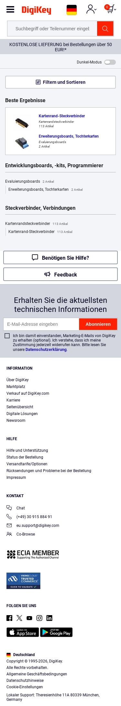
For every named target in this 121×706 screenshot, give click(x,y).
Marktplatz (15, 386)
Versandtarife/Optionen (26, 464)
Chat (15, 509)
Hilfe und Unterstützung (27, 450)
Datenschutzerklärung (45, 349)
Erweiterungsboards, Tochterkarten (45, 190)
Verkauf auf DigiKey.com (27, 393)
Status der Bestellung (24, 457)
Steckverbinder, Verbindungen (40, 208)
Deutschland (20, 655)
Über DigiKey (17, 380)
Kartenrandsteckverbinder (36, 224)
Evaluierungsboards (29, 182)
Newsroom (15, 420)
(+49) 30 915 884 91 (29, 517)
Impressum (16, 477)
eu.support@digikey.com (32, 526)
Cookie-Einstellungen (24, 687)
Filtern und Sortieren (64, 82)
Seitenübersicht (19, 407)
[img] (36, 11)
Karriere (13, 400)
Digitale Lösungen (22, 413)
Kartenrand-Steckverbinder (40, 232)
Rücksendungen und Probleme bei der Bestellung (48, 471)
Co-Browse (20, 535)
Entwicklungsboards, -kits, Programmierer (54, 166)
